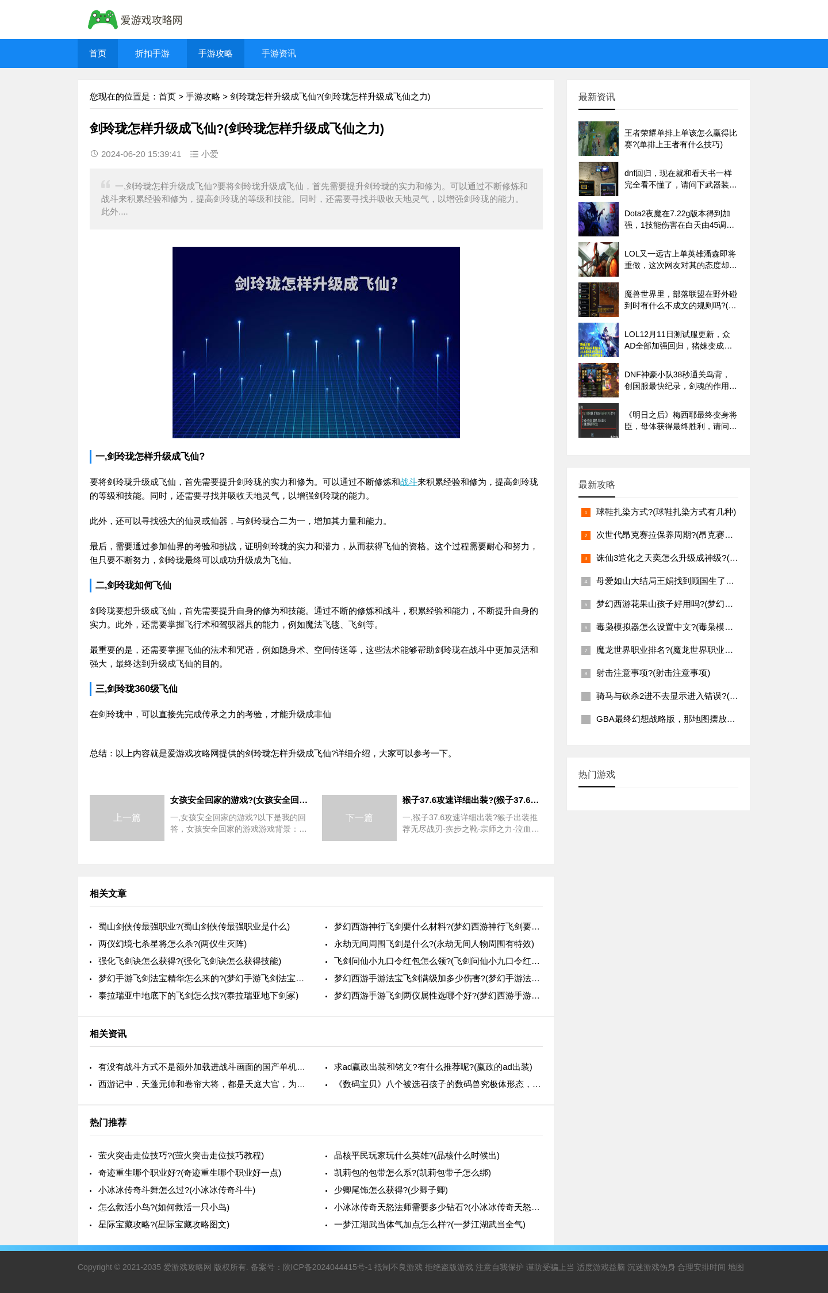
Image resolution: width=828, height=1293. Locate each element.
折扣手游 (152, 53)
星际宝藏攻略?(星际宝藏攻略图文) (163, 1224)
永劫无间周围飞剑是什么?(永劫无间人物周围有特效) (434, 943)
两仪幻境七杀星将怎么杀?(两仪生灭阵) (172, 943)
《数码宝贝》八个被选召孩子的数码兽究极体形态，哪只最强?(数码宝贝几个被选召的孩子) (438, 1084)
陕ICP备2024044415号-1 (328, 1267)
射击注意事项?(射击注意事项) (653, 673)
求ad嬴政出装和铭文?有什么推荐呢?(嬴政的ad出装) (433, 1067)
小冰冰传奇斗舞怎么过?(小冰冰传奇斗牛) (176, 1190)
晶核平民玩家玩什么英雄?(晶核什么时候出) (417, 1155)
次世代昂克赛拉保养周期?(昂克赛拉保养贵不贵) (687, 535)
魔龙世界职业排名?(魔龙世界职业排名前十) (679, 650)
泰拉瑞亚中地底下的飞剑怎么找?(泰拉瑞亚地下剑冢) (198, 995)
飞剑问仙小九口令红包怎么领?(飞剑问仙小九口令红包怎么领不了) (438, 961)
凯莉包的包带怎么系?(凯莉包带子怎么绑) (412, 1172)
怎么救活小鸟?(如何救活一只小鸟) (163, 1207)
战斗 (408, 482)
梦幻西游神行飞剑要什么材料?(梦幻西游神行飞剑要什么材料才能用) (438, 926)
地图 (736, 1267)
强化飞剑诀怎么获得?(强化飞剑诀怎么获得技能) (189, 961)
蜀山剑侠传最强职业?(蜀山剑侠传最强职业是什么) (194, 926)
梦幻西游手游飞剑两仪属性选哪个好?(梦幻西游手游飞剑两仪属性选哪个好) (438, 995)
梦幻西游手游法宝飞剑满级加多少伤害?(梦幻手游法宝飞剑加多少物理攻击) (438, 978)
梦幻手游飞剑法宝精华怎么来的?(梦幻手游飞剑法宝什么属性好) (202, 978)
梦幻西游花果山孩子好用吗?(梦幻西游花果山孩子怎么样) (705, 604)
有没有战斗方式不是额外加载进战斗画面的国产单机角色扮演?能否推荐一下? (202, 1067)
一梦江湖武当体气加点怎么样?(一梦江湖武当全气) (430, 1224)
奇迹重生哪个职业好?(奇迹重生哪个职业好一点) (189, 1172)
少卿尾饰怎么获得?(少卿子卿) (391, 1190)
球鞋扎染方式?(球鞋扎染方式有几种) (666, 512)
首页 (97, 53)
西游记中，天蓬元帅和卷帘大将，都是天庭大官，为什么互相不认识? (202, 1084)
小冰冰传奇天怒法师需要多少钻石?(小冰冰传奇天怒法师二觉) (438, 1207)
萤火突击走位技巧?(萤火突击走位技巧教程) (181, 1155)
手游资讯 (279, 53)
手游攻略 (215, 53)
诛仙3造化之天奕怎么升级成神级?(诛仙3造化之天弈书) (701, 558)
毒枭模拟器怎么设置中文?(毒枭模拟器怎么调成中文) (696, 627)
